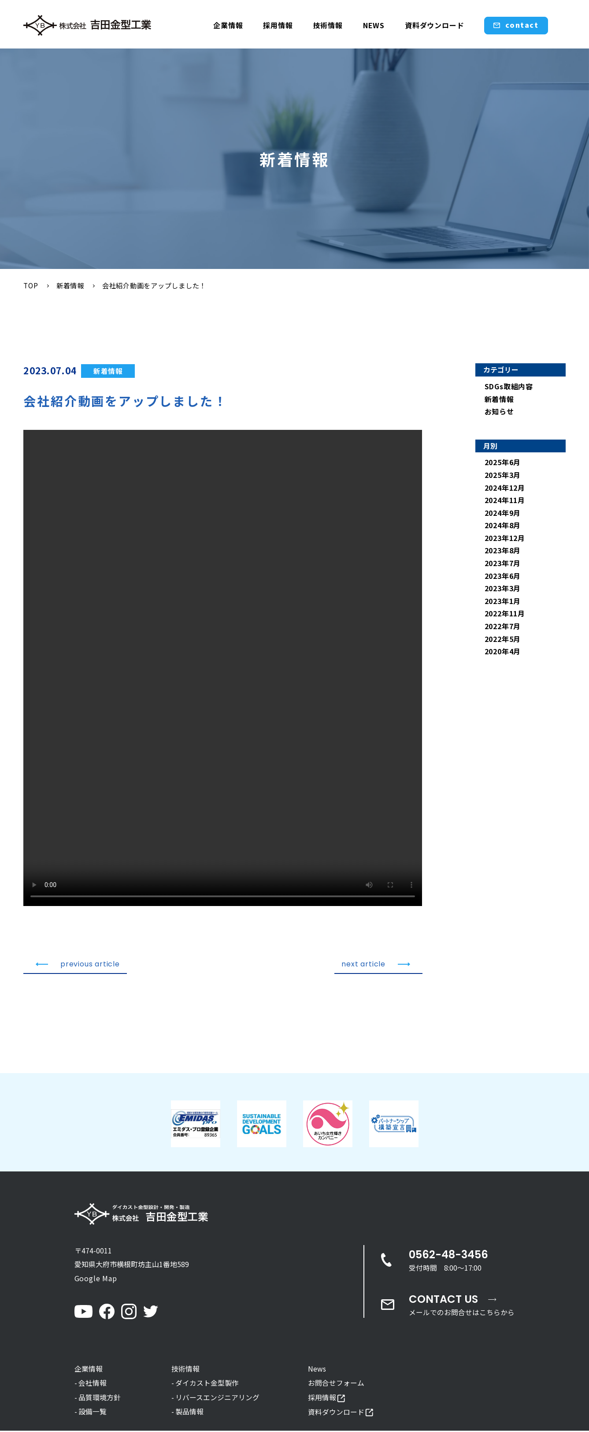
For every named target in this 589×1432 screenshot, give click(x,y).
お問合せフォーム (336, 1384)
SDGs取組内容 (509, 386)
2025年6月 (503, 463)
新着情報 (108, 371)
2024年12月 (505, 488)
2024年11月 (505, 500)
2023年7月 (503, 563)
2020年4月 (503, 651)
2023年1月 (503, 601)
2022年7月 (503, 626)
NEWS (374, 25)
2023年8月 (503, 551)
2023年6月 (503, 576)
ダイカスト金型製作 (207, 1384)
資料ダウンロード (434, 25)
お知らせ (499, 411)
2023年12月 (505, 538)
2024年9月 (503, 513)
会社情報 (92, 1384)
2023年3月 (503, 589)
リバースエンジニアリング (217, 1398)
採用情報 (278, 25)
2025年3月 (503, 475)
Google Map (95, 1278)
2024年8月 (503, 526)
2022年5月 (503, 639)
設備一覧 (92, 1412)
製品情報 (189, 1412)
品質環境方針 (99, 1398)
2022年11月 (505, 614)
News (317, 1369)
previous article (77, 964)
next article (375, 964)
